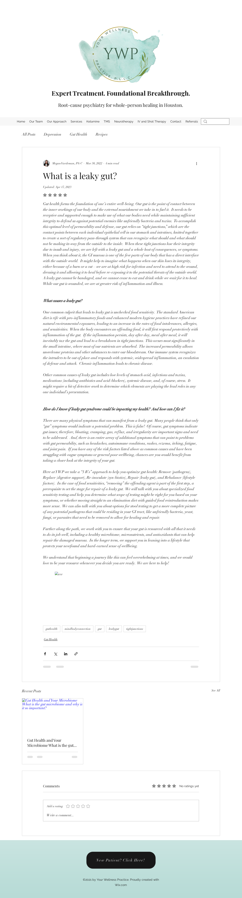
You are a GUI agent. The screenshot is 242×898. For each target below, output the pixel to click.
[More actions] (196, 163)
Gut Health (78, 134)
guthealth (52, 629)
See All (215, 690)
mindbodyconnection (78, 629)
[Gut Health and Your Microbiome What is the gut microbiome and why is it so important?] (52, 715)
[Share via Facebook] (45, 654)
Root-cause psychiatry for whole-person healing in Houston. (120, 105)
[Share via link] (76, 654)
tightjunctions (134, 629)
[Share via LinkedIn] (66, 654)
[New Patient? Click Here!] (121, 860)
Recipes (102, 134)
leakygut (114, 629)
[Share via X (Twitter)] (55, 654)
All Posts (28, 134)
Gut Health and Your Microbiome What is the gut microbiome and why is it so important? (50, 743)
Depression (52, 134)
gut (100, 629)
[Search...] (215, 123)
